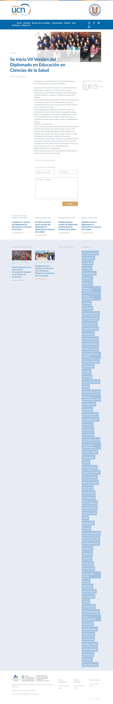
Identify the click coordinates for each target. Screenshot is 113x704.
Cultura (86, 362)
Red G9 (86, 581)
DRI (97, 392)
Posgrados (87, 549)
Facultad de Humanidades (89, 446)
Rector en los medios (41, 23)
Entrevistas (88, 425)
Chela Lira (87, 314)
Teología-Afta (89, 607)
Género (86, 473)
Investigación (88, 498)
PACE (85, 518)
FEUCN (86, 452)
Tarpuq (86, 602)
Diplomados (88, 392)
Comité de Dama (90, 339)
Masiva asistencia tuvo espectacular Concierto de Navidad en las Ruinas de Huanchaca (21, 272)
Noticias (86, 513)
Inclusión (94, 483)
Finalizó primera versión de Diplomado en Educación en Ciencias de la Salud (68, 226)
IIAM (85, 483)
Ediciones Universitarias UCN (91, 398)
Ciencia (86, 319)
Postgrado (87, 554)
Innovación (88, 488)
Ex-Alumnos (88, 435)
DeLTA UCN (88, 367)
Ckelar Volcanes (90, 324)
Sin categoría (88, 597)
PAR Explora (88, 523)
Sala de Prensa (89, 591)
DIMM (86, 387)
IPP (84, 503)
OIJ (94, 513)
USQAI (86, 644)
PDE (91, 538)
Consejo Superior (90, 344)
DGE (97, 382)
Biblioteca (87, 284)
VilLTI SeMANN (90, 650)
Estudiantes (88, 430)
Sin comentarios (17, 233)
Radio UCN (88, 564)
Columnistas (57, 23)
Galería (67, 23)
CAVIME (86, 303)
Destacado (87, 382)
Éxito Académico (90, 665)
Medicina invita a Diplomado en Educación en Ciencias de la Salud (91, 226)
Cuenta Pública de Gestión (91, 355)
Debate (95, 362)
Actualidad (87, 263)
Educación (87, 409)
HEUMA (95, 473)
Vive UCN (87, 660)
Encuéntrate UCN (90, 420)
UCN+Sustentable (91, 612)
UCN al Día (88, 624)
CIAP (96, 314)
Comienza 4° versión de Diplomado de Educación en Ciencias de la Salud (21, 226)
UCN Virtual (88, 639)
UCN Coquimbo (90, 629)
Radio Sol (26, 25)
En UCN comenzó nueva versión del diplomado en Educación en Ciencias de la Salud (45, 227)
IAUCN (94, 478)
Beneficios (87, 278)
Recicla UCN (88, 569)
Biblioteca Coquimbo (87, 290)
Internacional (88, 493)
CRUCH (94, 349)
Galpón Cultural (90, 468)
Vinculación (88, 655)
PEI (97, 538)
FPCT (94, 452)
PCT (85, 538)
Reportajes (87, 586)
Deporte (86, 372)
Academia (93, 253)
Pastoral (86, 528)
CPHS (85, 349)
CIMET (95, 319)
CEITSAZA (87, 309)
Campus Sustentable (88, 297)
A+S (85, 253)
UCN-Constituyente (89, 618)
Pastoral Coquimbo (91, 533)
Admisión (87, 268)
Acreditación (88, 258)
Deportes (87, 377)
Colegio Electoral (90, 329)
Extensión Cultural (91, 440)
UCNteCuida (88, 634)
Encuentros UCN (90, 415)
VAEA (94, 644)
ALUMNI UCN (89, 273)
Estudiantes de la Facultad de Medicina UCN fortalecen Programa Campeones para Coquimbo (44, 271)
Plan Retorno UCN (91, 544)
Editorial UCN (89, 404)
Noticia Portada (90, 508)
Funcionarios (88, 457)
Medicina (93, 503)
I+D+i (85, 478)
